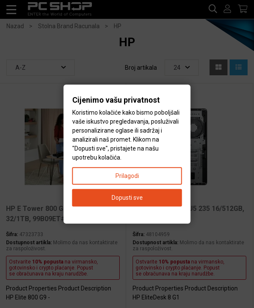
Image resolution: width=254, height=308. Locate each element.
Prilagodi (127, 175)
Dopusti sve (127, 197)
